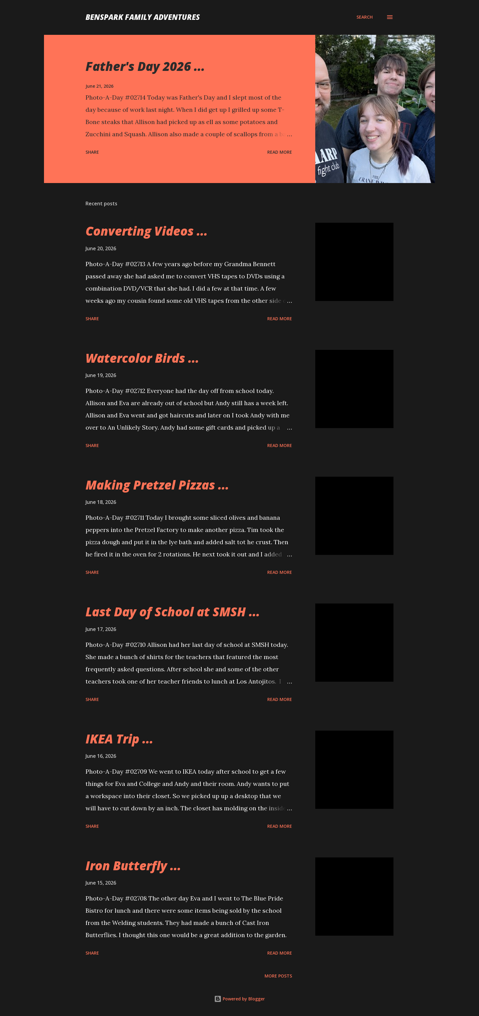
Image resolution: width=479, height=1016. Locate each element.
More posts (278, 976)
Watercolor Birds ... (142, 358)
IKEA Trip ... (119, 738)
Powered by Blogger (239, 999)
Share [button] (92, 152)
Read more (279, 152)
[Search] (365, 17)
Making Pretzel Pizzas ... (157, 484)
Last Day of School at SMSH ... (173, 611)
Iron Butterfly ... (133, 865)
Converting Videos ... (147, 230)
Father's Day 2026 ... (145, 66)
